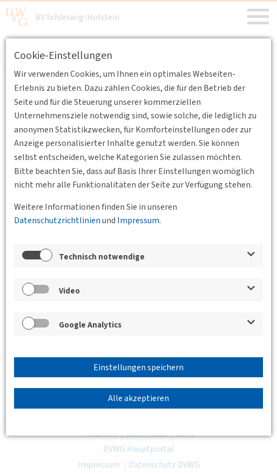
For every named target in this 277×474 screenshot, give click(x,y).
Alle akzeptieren (138, 398)
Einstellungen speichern (138, 367)
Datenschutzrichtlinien (57, 220)
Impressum (138, 220)
